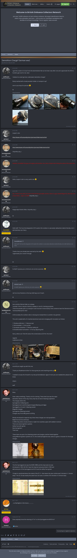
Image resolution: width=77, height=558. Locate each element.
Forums (27, 4)
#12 (74, 301)
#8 (74, 221)
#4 (74, 160)
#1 (74, 68)
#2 (74, 130)
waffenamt (5, 62)
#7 (74, 207)
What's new (34, 4)
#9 (74, 237)
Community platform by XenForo (14, 546)
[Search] (73, 4)
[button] (30, 4)
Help (67, 544)
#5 (74, 176)
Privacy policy (61, 544)
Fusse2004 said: (18, 241)
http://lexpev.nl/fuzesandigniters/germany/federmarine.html (29, 137)
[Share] (73, 68)
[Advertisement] (38, 37)
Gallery (42, 4)
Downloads (49, 4)
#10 (74, 266)
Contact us (45, 544)
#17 (74, 517)
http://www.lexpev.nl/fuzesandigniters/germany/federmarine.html (31, 147)
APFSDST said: (17, 284)
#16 (74, 500)
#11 (74, 280)
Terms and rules (53, 544)
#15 (74, 462)
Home (70, 544)
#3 (74, 144)
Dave (38, 546)
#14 (74, 389)
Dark (4, 544)
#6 (74, 191)
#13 (74, 363)
